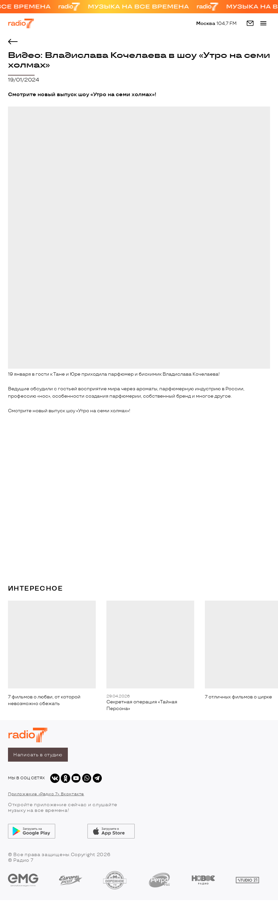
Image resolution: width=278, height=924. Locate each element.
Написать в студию (38, 755)
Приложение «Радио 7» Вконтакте (46, 794)
